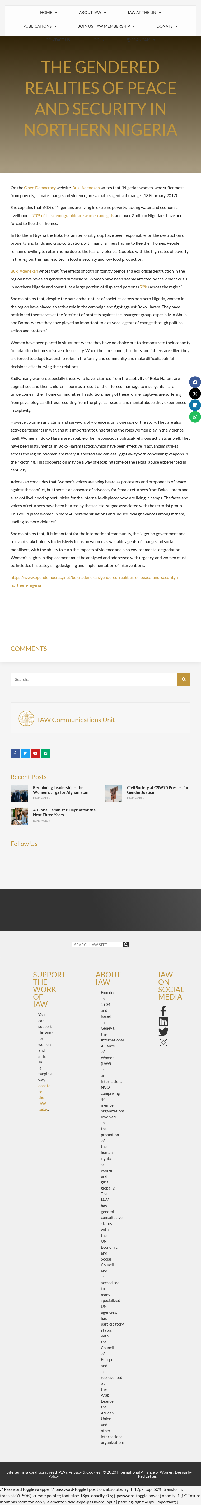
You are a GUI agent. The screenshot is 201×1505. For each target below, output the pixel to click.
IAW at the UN (144, 12)
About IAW (92, 12)
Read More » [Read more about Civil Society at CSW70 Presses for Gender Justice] (135, 798)
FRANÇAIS (140, 39)
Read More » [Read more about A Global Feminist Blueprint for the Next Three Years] (41, 820)
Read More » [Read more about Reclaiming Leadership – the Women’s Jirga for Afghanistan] (41, 798)
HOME (48, 12)
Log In (98, 39)
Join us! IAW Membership (106, 26)
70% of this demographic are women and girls (73, 215)
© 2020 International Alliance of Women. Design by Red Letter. (147, 1474)
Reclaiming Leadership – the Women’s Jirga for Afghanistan (60, 790)
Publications (40, 26)
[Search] (183, 679)
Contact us (58, 39)
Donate (167, 26)
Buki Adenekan (86, 187)
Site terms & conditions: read (53, 1474)
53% (143, 286)
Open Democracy (40, 187)
